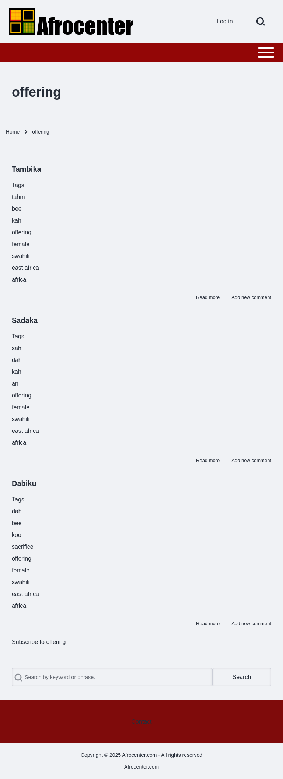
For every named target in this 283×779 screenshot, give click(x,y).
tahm (18, 197)
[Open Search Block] (260, 21)
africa (19, 279)
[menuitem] (227, 21)
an (15, 383)
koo (16, 535)
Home (13, 132)
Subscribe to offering (39, 642)
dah (17, 360)
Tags (18, 185)
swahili (20, 256)
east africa (25, 268)
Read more (208, 297)
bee (17, 209)
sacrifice (23, 547)
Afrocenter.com (141, 767)
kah (16, 220)
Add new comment (251, 297)
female (20, 244)
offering (21, 232)
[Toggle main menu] (141, 52)
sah (16, 348)
